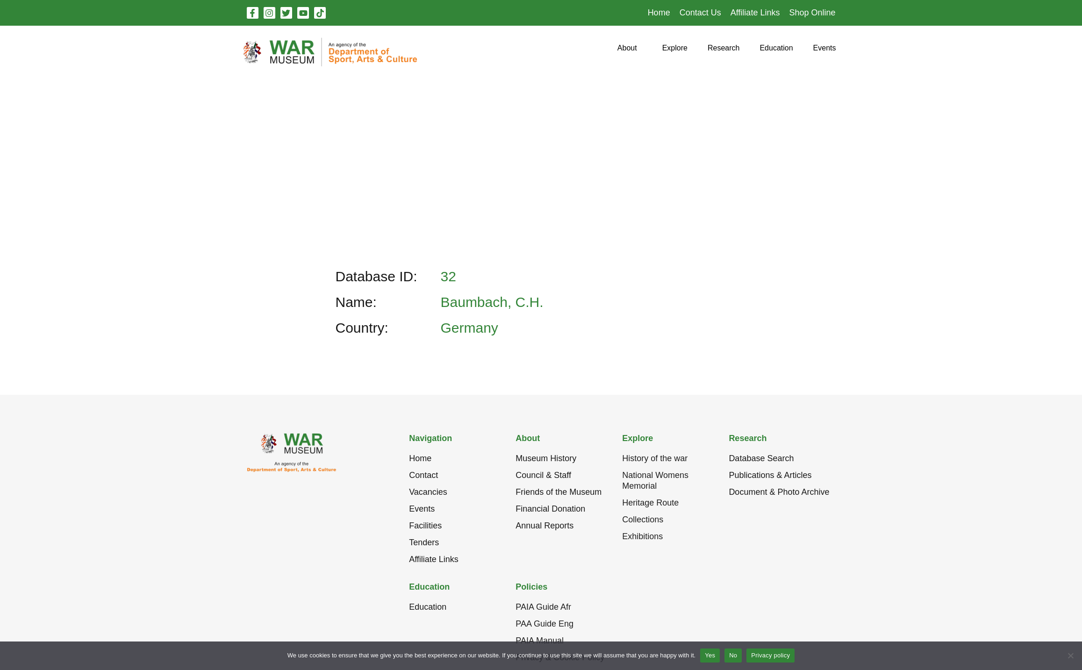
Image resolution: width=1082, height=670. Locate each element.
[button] (627, 52)
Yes (710, 655)
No (733, 655)
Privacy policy (770, 655)
